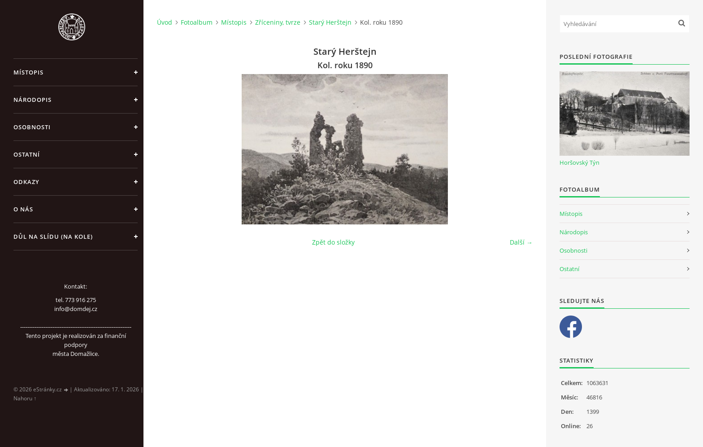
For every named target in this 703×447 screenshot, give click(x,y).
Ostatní (26, 154)
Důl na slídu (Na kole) (53, 236)
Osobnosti (32, 127)
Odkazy (26, 182)
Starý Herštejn (330, 22)
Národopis (32, 100)
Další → (521, 242)
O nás (23, 209)
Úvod (164, 22)
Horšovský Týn (579, 162)
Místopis (28, 72)
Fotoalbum (197, 22)
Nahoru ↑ (24, 398)
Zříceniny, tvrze (277, 22)
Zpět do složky (333, 242)
